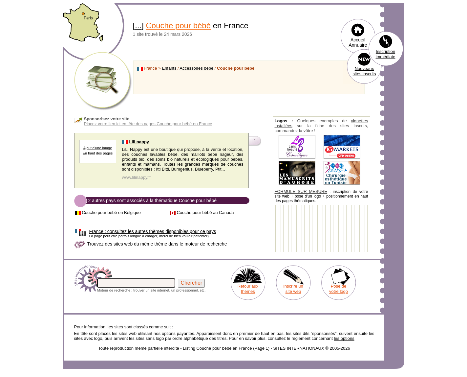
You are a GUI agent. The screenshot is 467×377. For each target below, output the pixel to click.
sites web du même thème (140, 244)
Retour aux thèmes (248, 289)
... (138, 25)
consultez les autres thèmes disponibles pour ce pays (152, 231)
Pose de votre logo (338, 289)
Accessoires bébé (197, 68)
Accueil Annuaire (358, 42)
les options (344, 338)
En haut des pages (98, 153)
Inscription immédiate (385, 54)
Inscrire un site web (293, 289)
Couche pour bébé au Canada (205, 212)
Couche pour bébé (178, 25)
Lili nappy (139, 141)
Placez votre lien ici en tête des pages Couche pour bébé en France (148, 123)
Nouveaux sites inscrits (364, 71)
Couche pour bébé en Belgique (111, 212)
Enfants (169, 68)
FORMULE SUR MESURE (301, 191)
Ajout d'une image (97, 148)
